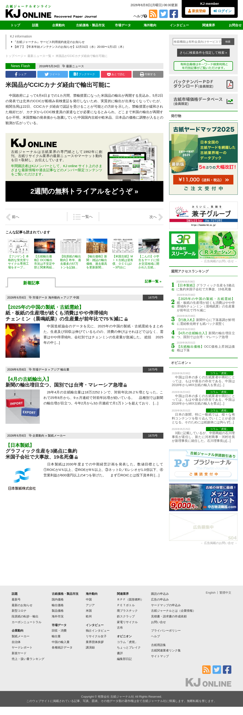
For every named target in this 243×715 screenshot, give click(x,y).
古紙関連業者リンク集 (166, 650)
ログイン (222, 11)
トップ (15, 25)
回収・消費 (59, 630)
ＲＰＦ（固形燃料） (130, 599)
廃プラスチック (127, 610)
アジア (67, 297)
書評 (120, 653)
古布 (120, 627)
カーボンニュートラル (26, 622)
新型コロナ (19, 610)
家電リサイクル (127, 622)
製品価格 (58, 610)
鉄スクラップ (126, 616)
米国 (89, 610)
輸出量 (64, 369)
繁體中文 (225, 592)
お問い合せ (158, 622)
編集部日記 (124, 659)
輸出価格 (58, 605)
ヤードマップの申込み (166, 605)
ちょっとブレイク (129, 647)
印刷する (148, 74)
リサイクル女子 (96, 636)
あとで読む (116, 74)
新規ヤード (19, 653)
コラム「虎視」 (127, 642)
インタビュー (179, 25)
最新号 (16, 599)
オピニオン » (181, 363)
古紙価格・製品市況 (90, 25)
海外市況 (58, 616)
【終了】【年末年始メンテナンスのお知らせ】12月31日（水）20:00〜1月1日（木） (69, 46)
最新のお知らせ (22, 605)
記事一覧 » (153, 281)
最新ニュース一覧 (39, 56)
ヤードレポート (22, 647)
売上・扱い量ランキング (28, 659)
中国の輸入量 (61, 642)
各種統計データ (62, 647)
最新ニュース (75, 66)
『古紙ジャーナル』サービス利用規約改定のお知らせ (48, 42)
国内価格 (58, 599)
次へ (156, 217)
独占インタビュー (98, 630)
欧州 (89, 616)
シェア (20, 74)
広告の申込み (160, 599)
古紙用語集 (158, 645)
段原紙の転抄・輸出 (25, 616)
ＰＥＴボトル (126, 605)
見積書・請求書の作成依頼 (169, 616)
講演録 (90, 647)
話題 (35, 25)
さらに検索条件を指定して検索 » (203, 52)
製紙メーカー (57, 435)
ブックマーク (84, 74)
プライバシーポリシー (166, 630)
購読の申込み (160, 593)
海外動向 (150, 25)
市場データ (123, 25)
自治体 (16, 642)
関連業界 (208, 25)
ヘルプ (140, 16)
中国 (76, 297)
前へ (12, 217)
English (211, 592)
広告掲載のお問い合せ (219, 261)
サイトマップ (160, 656)
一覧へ (82, 217)
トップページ (14, 56)
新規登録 (197, 11)
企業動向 (58, 25)
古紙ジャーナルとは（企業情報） (173, 610)
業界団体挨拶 (95, 642)
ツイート (52, 74)
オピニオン (124, 636)
